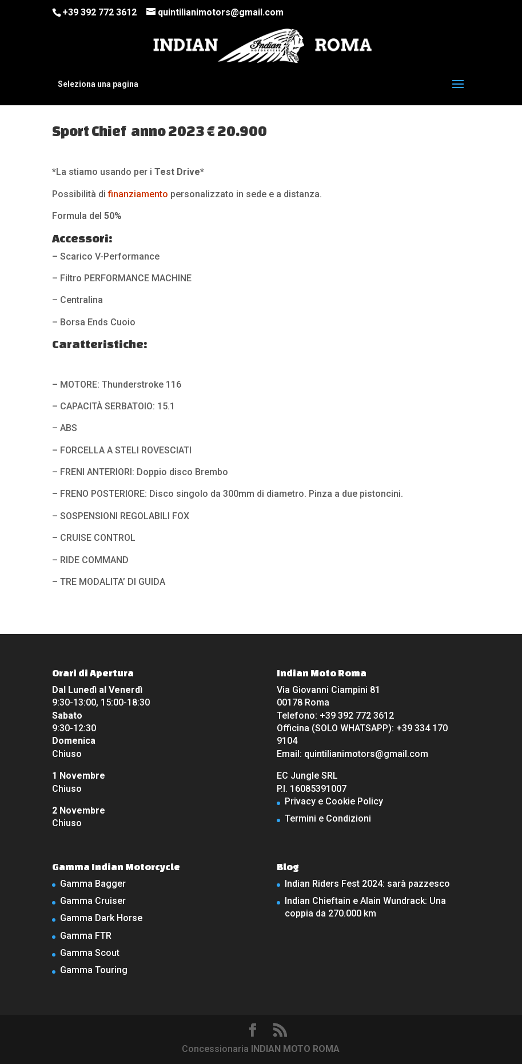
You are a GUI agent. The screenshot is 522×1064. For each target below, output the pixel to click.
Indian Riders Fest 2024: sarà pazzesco (367, 883)
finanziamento (138, 194)
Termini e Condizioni (328, 818)
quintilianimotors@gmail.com (366, 753)
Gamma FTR (85, 935)
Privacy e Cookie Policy (334, 801)
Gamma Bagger (93, 883)
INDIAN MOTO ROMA (295, 1048)
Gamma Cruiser (93, 900)
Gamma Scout (89, 952)
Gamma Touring (93, 970)
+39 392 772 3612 (99, 12)
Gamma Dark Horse (101, 917)
